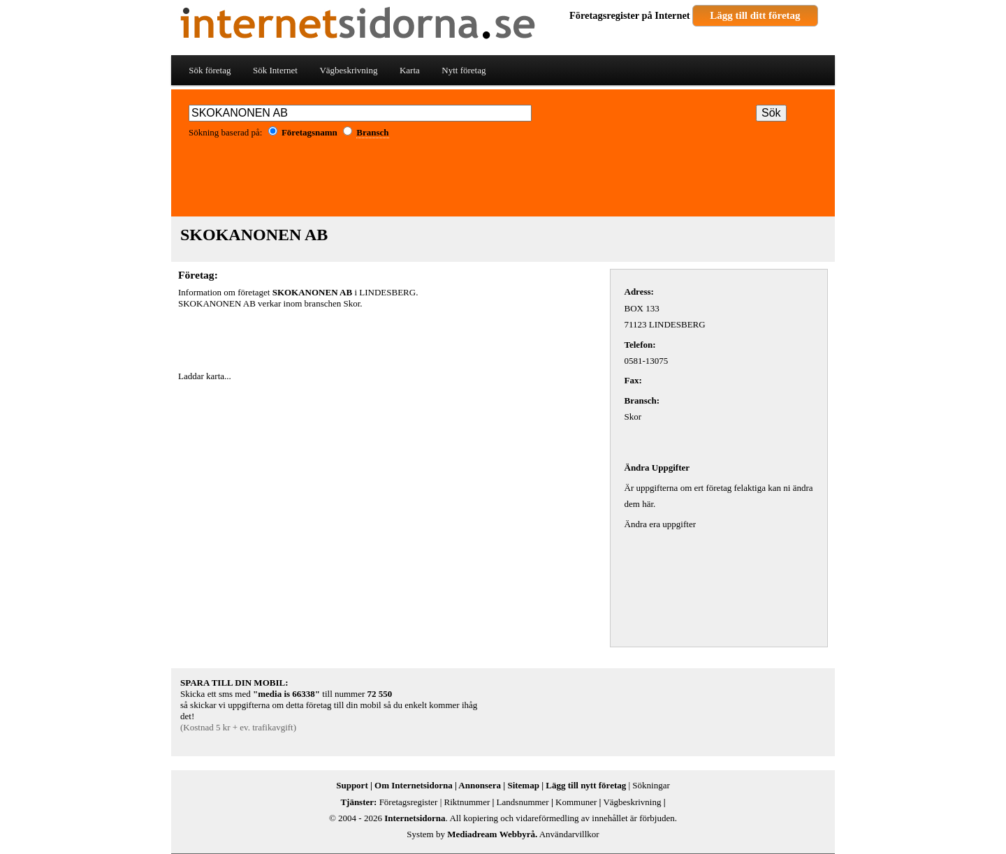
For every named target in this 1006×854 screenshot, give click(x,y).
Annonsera (479, 785)
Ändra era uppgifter (661, 524)
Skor (352, 303)
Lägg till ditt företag (755, 15)
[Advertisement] (503, 182)
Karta (410, 70)
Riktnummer (467, 802)
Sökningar (650, 785)
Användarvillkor (569, 834)
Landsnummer (523, 802)
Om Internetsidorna (413, 785)
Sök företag (210, 70)
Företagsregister (604, 15)
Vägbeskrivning (348, 70)
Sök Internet (275, 70)
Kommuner (576, 802)
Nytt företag (464, 70)
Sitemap (523, 785)
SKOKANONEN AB (254, 235)
